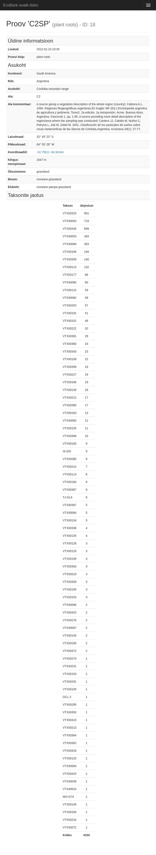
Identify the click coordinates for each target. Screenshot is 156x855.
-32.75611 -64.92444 (50, 152)
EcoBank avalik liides (20, 5)
